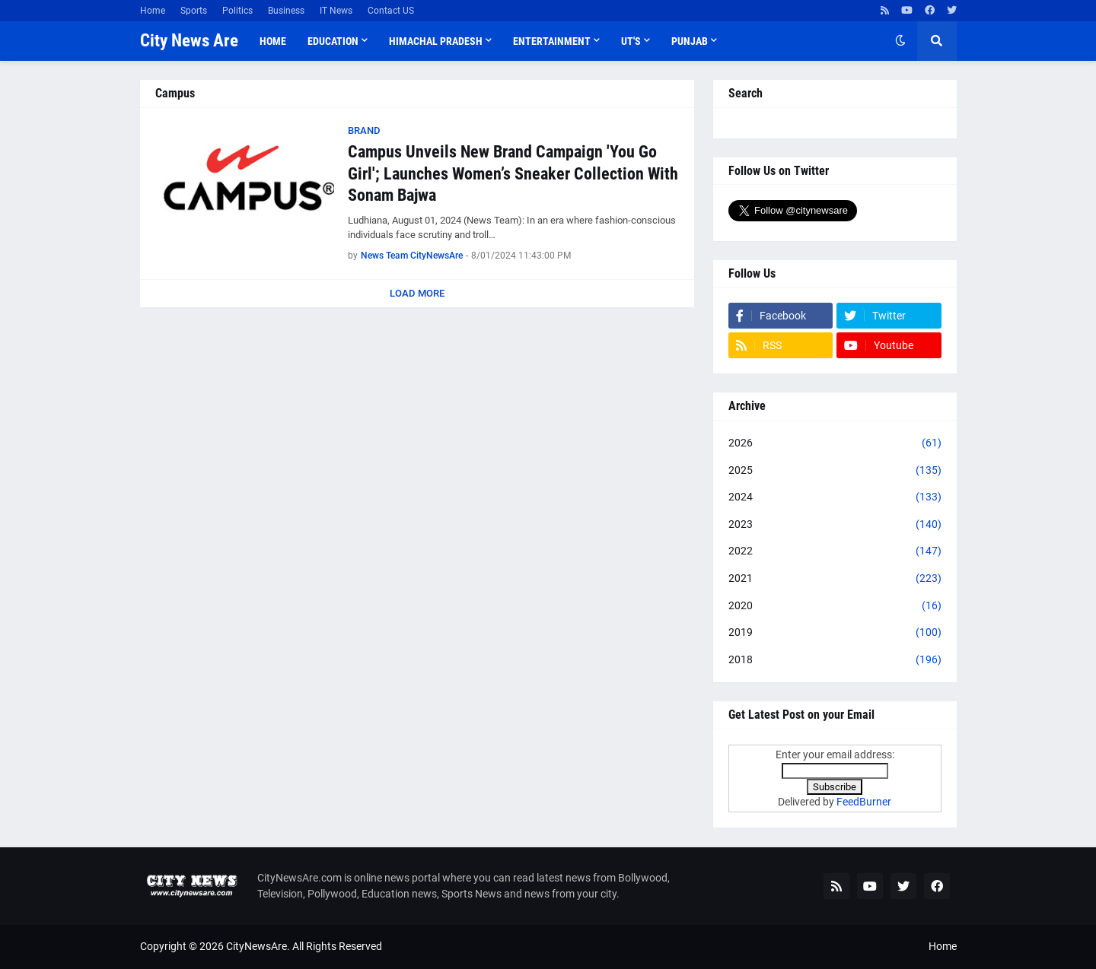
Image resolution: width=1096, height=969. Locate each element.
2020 (834, 606)
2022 (834, 551)
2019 (834, 632)
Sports (193, 10)
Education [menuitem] (332, 41)
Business (286, 10)
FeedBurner (863, 802)
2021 (834, 578)
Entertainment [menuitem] (552, 41)
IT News (336, 10)
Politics (237, 10)
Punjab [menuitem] (689, 41)
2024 (834, 497)
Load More (417, 293)
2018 (834, 660)
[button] (900, 41)
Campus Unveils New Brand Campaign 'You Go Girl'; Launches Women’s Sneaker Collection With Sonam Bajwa (513, 173)
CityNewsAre (256, 946)
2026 (834, 443)
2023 (834, 524)
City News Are (189, 40)
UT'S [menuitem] (631, 41)
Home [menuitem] (273, 41)
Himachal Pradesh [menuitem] (436, 41)
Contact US (391, 10)
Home (152, 10)
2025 (834, 470)
